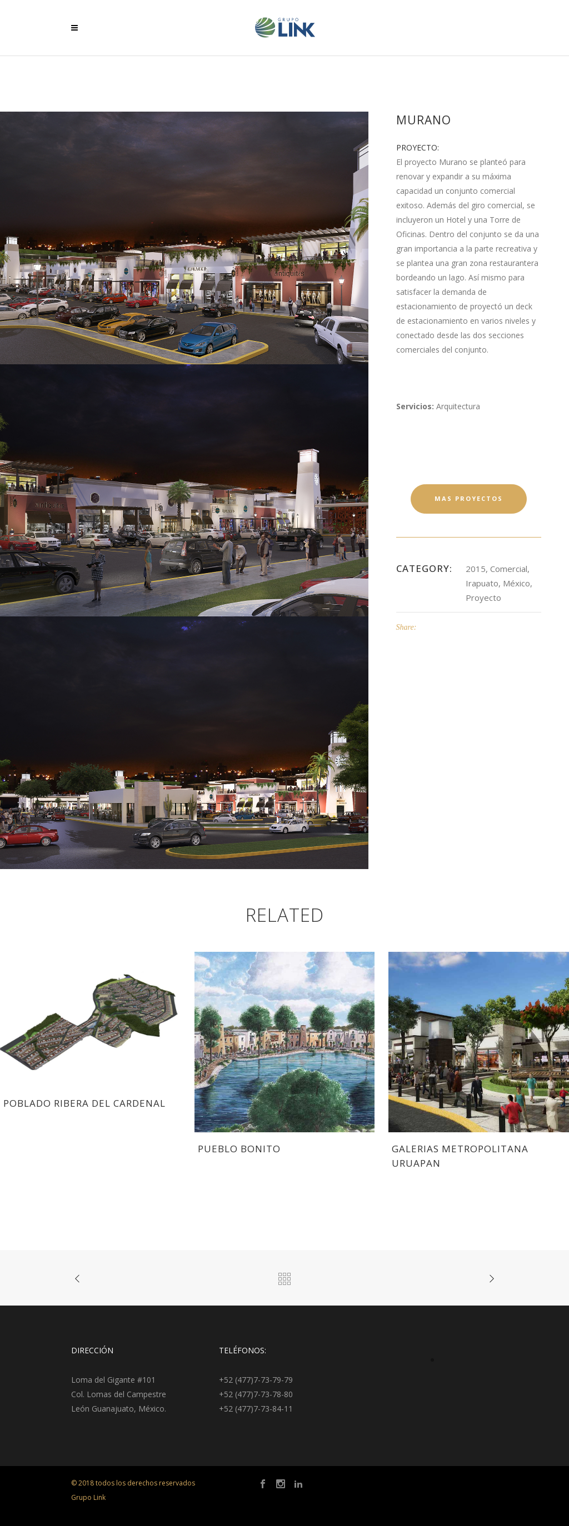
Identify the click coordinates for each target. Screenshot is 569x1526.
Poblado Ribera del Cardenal (84, 1103)
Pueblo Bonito (239, 1148)
